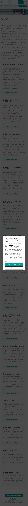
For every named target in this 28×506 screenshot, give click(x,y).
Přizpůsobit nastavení (14, 267)
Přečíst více (7, 261)
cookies (11, 245)
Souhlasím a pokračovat (14, 264)
